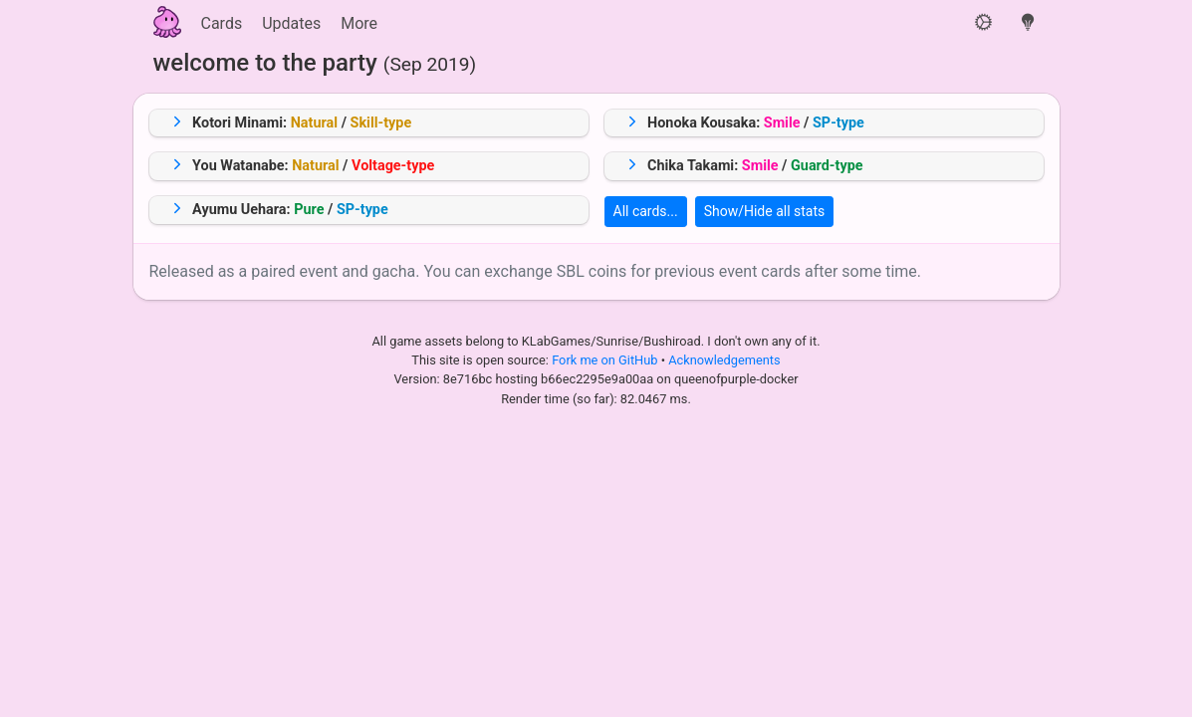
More (359, 23)
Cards (222, 23)
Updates (291, 23)
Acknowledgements (724, 360)
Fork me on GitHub (606, 360)
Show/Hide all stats (765, 211)
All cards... (645, 211)
